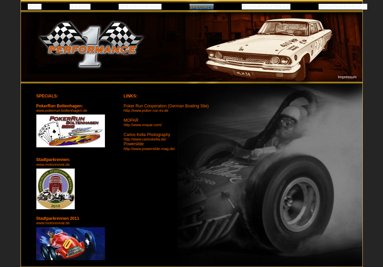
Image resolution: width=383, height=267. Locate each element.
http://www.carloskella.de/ (145, 139)
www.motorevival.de (53, 164)
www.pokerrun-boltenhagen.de (61, 110)
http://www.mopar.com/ (143, 125)
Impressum (347, 77)
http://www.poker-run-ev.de (146, 110)
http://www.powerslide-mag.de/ (149, 149)
